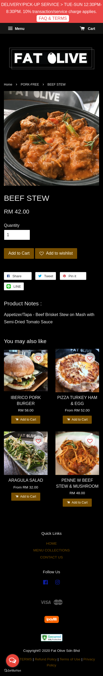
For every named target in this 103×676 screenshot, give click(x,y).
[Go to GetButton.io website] (12, 670)
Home (8, 84)
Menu (16, 28)
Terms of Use (70, 659)
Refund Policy (46, 659)
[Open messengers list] (12, 660)
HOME (51, 543)
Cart (87, 28)
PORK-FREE (30, 84)
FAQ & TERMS (53, 18)
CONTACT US (51, 557)
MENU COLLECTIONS (51, 550)
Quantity (12, 225)
